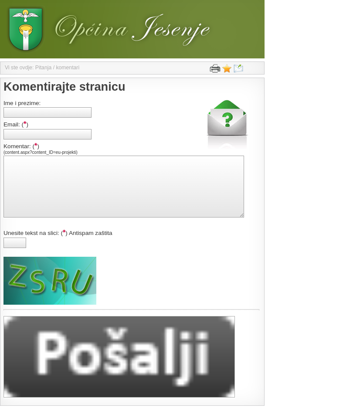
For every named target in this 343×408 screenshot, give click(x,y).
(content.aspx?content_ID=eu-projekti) (40, 152)
